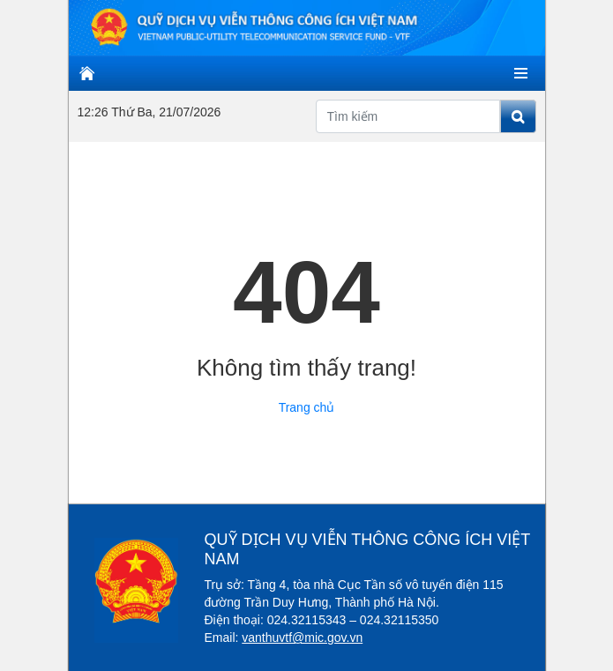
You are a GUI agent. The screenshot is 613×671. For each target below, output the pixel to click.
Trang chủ (307, 407)
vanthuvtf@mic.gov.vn (302, 637)
